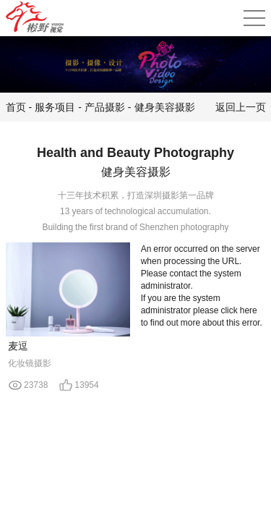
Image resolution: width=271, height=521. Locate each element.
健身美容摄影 (164, 107)
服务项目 (55, 107)
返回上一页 (240, 107)
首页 (16, 107)
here (248, 310)
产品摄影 (105, 107)
